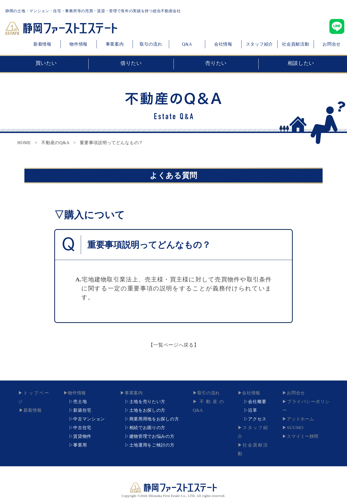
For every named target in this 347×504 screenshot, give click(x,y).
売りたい (216, 64)
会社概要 (257, 401)
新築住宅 (82, 410)
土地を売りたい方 (147, 401)
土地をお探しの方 (147, 410)
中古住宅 (82, 427)
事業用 (80, 445)
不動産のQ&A (55, 142)
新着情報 (42, 44)
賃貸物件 (82, 436)
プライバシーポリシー (307, 401)
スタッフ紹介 (259, 44)
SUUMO (292, 419)
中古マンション (89, 419)
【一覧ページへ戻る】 (173, 345)
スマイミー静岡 (300, 427)
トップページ (35, 393)
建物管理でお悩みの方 (152, 436)
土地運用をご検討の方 (152, 445)
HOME (24, 142)
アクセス (257, 419)
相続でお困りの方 (147, 427)
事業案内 (115, 44)
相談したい (301, 64)
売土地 (80, 401)
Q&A (187, 44)
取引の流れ (151, 44)
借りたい (131, 64)
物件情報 (78, 44)
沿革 (252, 410)
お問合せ (293, 393)
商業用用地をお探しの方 (154, 419)
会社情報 (223, 44)
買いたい (46, 64)
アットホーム (297, 410)
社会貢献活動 (295, 44)
